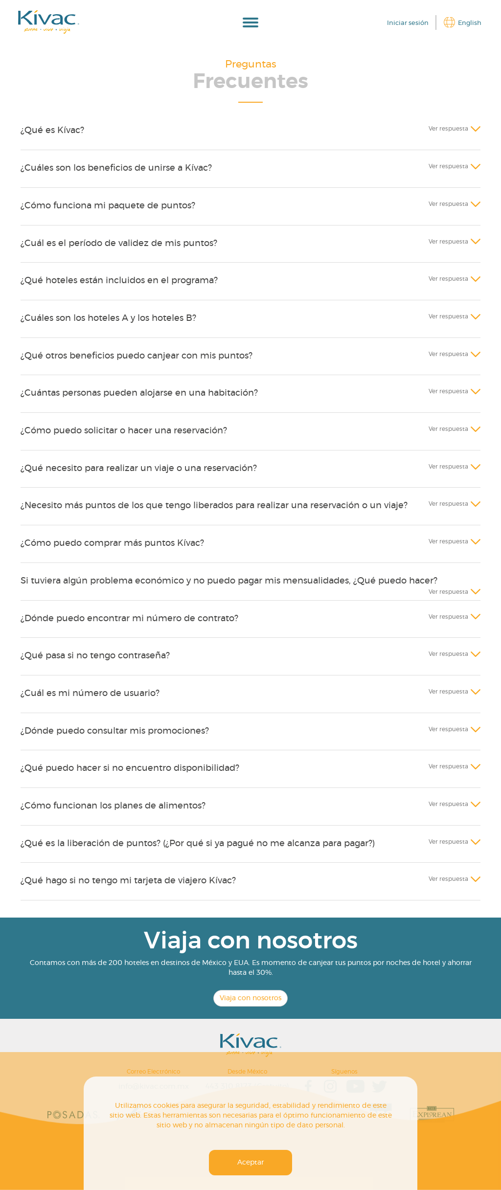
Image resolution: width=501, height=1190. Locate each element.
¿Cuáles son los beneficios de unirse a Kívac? (116, 168)
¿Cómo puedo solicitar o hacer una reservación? (124, 431)
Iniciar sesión (408, 23)
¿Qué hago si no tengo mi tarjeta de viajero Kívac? (128, 880)
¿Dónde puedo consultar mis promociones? (115, 731)
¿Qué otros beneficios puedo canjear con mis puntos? (136, 356)
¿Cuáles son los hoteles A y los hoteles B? (108, 318)
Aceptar (250, 1162)
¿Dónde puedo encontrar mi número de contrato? (129, 618)
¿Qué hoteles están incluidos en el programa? (119, 280)
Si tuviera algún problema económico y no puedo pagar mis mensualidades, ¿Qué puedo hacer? (229, 581)
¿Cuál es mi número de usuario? (90, 693)
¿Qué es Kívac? (52, 130)
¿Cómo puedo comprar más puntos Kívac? (112, 543)
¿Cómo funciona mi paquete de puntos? (108, 206)
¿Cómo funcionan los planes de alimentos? (113, 806)
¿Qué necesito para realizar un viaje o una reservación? (139, 468)
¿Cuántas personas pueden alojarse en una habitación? (139, 393)
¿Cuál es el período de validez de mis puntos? (119, 243)
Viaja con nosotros (250, 998)
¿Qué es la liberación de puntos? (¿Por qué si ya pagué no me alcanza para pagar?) (198, 843)
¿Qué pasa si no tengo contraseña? (95, 655)
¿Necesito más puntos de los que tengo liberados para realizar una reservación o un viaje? (214, 505)
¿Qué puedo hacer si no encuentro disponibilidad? (130, 768)
